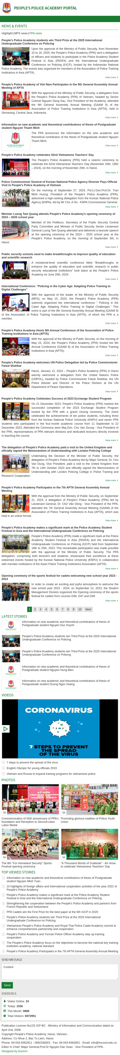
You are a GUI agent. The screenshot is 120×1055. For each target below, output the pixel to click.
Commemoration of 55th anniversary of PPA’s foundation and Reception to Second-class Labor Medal (30, 822)
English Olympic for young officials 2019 (32, 768)
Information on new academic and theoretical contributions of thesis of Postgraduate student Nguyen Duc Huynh (66, 623)
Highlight (7, 33)
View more (110, 77)
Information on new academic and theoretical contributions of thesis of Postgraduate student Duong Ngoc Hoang (66, 682)
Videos (8, 695)
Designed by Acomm (15, 1051)
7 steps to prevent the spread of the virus (60, 728)
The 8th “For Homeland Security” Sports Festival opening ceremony (27, 865)
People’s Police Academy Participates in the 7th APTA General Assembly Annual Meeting (62, 951)
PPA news (35, 33)
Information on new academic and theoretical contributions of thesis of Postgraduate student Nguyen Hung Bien (66, 668)
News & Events (14, 26)
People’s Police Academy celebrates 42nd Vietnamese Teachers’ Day (48, 154)
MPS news (21, 33)
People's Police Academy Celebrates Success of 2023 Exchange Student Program (57, 398)
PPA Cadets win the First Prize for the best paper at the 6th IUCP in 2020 (52, 912)
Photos (8, 780)
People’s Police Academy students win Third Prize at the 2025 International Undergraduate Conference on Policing (52, 42)
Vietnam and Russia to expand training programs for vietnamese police (51, 773)
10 (79, 609)
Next (88, 609)
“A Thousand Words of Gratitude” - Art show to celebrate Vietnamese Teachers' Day (88, 865)
